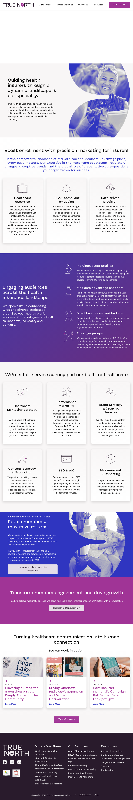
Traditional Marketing (46, 774)
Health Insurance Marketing (82, 771)
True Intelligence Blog (111, 753)
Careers (105, 768)
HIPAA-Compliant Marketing (82, 756)
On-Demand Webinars (112, 756)
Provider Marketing (77, 767)
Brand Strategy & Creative (48, 766)
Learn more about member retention (33, 570)
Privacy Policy (85, 795)
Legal (96, 795)
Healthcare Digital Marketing (49, 770)
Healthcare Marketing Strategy (46, 754)
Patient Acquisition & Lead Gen (81, 761)
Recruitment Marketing (80, 775)
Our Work (83, 5)
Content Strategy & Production (45, 761)
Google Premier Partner (112, 764)
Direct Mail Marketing (46, 778)
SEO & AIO (40, 781)
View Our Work (66, 720)
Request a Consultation (66, 609)
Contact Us (119, 5)
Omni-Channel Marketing (81, 753)
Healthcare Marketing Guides (115, 760)
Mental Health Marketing (80, 778)
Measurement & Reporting (48, 785)
